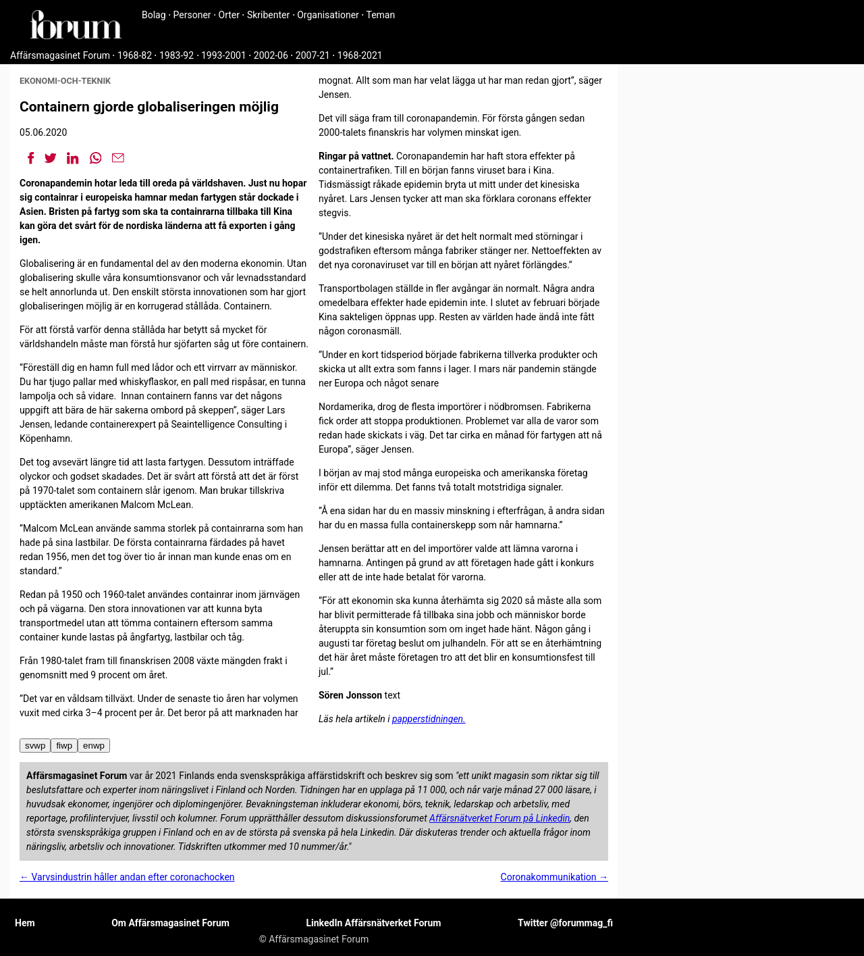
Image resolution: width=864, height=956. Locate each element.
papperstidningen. (429, 718)
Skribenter (268, 14)
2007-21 (313, 55)
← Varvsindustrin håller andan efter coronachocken (127, 877)
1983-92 (176, 55)
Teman (380, 14)
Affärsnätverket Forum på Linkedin (499, 818)
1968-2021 (360, 55)
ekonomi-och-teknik (65, 81)
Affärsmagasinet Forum (60, 55)
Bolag (154, 14)
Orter (229, 14)
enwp (94, 745)
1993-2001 (223, 55)
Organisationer (328, 14)
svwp (35, 745)
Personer (192, 14)
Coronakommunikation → (554, 877)
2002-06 (271, 55)
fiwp (64, 745)
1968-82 (134, 55)
